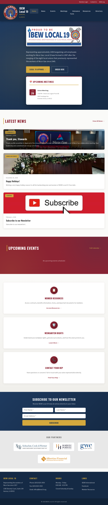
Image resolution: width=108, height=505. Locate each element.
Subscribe (54, 422)
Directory (99, 11)
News (43, 11)
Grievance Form (75, 12)
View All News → (99, 121)
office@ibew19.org (40, 489)
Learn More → (54, 343)
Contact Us (93, 2)
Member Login (83, 2)
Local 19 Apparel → (37, 69)
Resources (86, 11)
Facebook (85, 486)
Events (52, 11)
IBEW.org (102, 2)
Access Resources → (54, 308)
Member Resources (88, 489)
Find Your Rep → (54, 378)
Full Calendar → (95, 248)
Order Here (59, 69)
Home (34, 11)
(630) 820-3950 (40, 483)
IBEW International (88, 483)
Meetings (63, 11)
